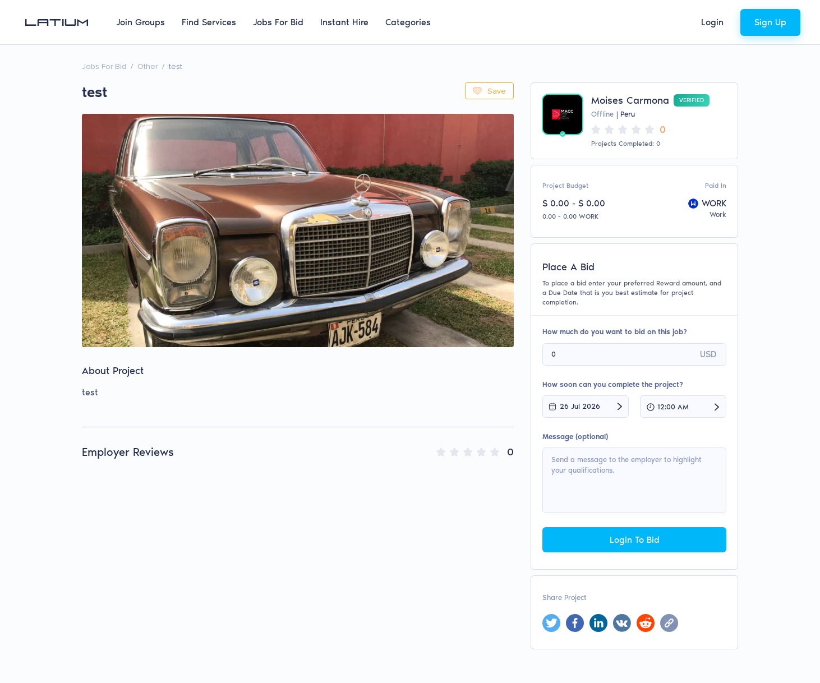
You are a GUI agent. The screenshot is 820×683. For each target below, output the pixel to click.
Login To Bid (635, 539)
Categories (408, 22)
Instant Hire (344, 22)
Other (147, 66)
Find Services (209, 22)
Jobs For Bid (278, 22)
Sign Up (770, 22)
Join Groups (140, 22)
